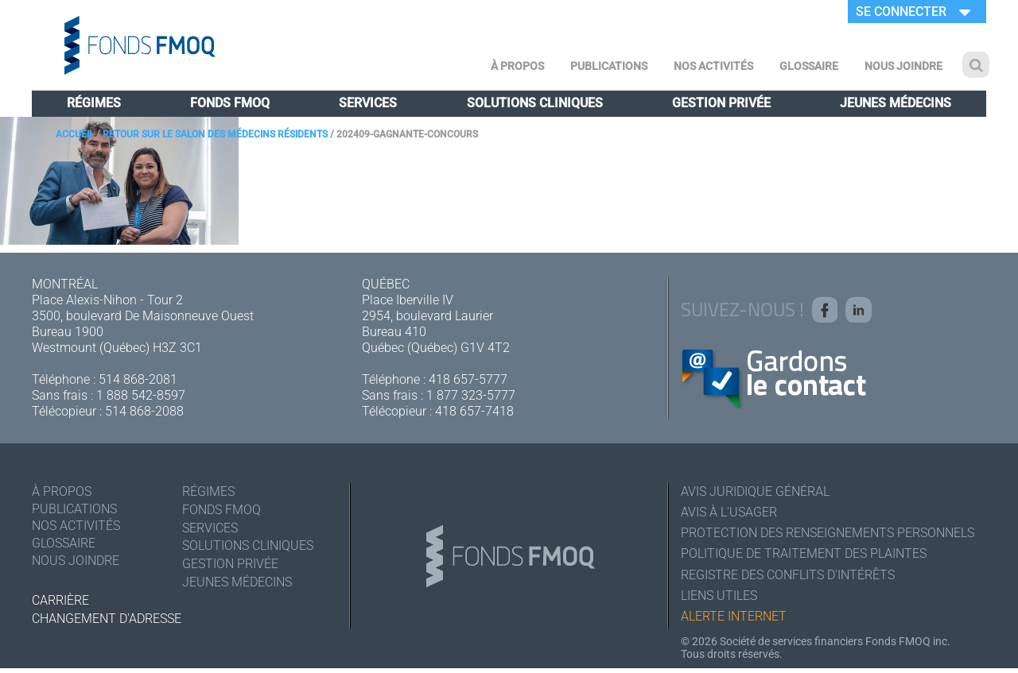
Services (368, 102)
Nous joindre (903, 66)
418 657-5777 (468, 379)
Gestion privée (721, 102)
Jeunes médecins (895, 102)
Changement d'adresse (106, 618)
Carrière (60, 600)
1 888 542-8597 (140, 395)
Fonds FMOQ (230, 102)
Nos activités (713, 66)
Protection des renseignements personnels (827, 534)
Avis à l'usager (729, 512)
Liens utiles (719, 598)
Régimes (94, 102)
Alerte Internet (734, 620)
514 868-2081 (138, 379)
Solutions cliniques (535, 102)
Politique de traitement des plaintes (804, 555)
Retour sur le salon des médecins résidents (215, 134)
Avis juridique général (755, 491)
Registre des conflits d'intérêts (788, 577)
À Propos (517, 66)
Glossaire (808, 66)
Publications (608, 66)
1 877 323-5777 (470, 395)
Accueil (75, 134)
